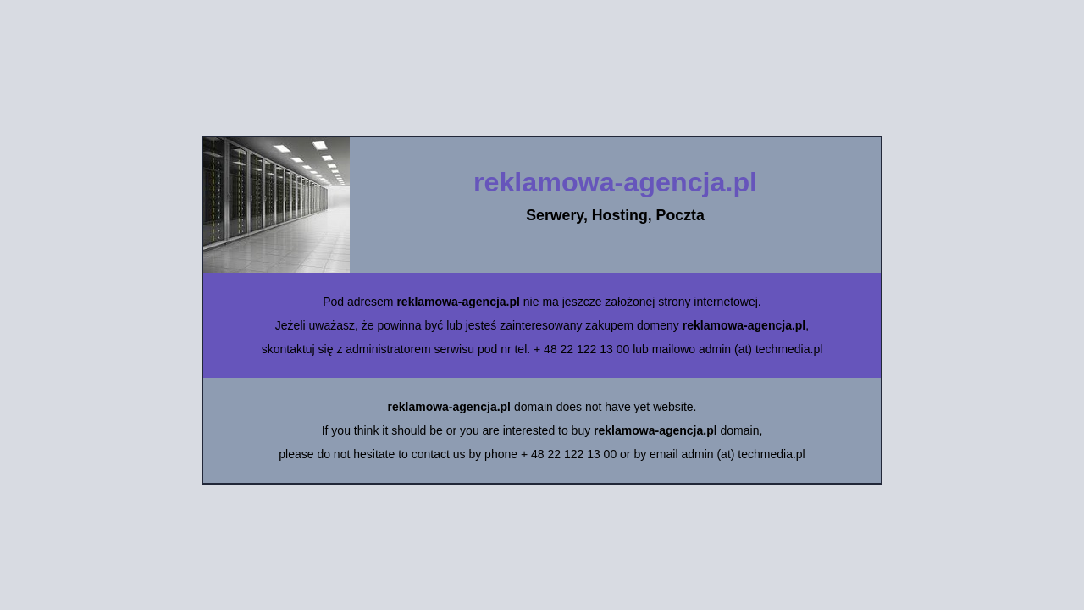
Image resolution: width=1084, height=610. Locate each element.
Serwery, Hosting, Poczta (615, 215)
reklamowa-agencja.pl (615, 182)
